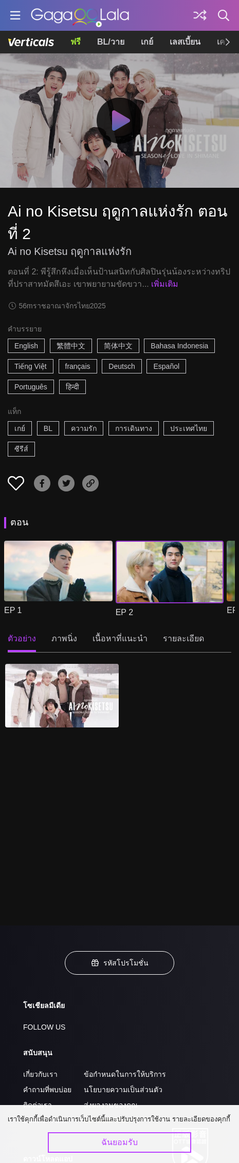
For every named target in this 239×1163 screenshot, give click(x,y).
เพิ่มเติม (164, 284)
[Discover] (200, 15)
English (26, 346)
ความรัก (84, 428)
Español (166, 366)
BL (48, 428)
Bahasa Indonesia (179, 346)
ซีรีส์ (21, 449)
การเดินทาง (133, 428)
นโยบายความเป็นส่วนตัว (123, 1090)
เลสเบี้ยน (185, 41)
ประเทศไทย (188, 428)
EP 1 (13, 610)
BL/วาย (110, 41)
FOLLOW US (44, 1027)
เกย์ (147, 41)
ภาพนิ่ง (64, 638)
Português (30, 387)
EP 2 (124, 612)
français (77, 366)
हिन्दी (72, 387)
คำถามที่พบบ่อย (47, 1090)
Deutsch (121, 366)
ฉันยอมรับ (119, 1142)
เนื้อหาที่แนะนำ (120, 638)
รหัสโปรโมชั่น (119, 963)
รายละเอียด (183, 638)
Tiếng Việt (30, 366)
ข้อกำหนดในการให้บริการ (125, 1074)
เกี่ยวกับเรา (40, 1074)
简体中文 (118, 346)
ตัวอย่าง (22, 638)
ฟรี (75, 41)
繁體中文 (71, 346)
